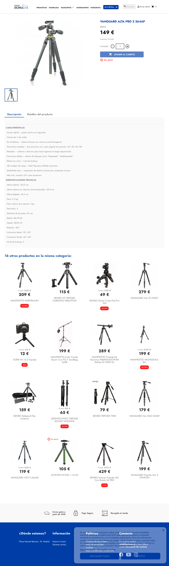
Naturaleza (54, 7)
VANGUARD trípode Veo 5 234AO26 (144, 476)
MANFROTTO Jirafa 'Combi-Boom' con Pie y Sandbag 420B (64, 359)
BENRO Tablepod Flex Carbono (25, 417)
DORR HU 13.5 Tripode (24, 359)
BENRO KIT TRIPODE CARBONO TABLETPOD (64, 299)
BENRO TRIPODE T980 (104, 416)
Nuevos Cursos (59, 541)
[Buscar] (129, 6)
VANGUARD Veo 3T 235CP (144, 298)
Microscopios (82, 7)
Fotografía (96, 7)
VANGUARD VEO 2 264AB (24, 477)
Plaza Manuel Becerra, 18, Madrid (34, 541)
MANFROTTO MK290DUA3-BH (144, 361)
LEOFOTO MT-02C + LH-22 (64, 475)
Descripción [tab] (14, 114)
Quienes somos (59, 544)
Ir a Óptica (109, 7)
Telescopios (66, 7)
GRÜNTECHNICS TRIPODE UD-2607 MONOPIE (64, 420)
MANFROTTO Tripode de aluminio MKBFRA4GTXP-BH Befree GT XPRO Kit (104, 359)
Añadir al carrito (122, 54)
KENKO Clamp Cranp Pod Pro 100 (104, 302)
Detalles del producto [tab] (40, 114)
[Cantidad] (120, 46)
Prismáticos (42, 7)
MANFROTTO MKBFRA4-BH (25, 300)
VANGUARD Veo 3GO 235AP (144, 416)
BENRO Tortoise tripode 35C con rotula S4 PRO (104, 479)
